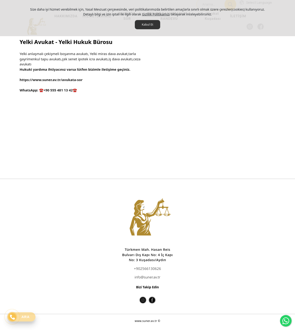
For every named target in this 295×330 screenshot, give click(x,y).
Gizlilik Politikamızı (156, 14)
